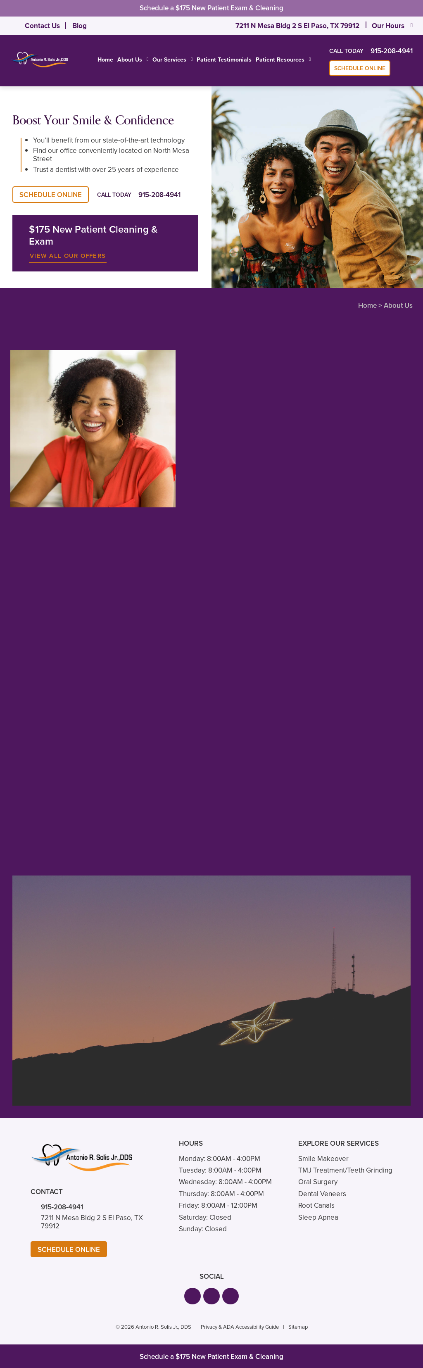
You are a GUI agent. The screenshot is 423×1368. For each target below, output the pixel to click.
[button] (192, 1296)
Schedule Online (360, 68)
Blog (79, 26)
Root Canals (316, 1205)
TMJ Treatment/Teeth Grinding (345, 1170)
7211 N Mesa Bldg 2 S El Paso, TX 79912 (297, 26)
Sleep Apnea (318, 1217)
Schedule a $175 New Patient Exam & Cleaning (211, 8)
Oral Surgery (317, 1182)
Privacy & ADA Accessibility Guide (240, 1327)
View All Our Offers (68, 255)
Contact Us (42, 26)
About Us (129, 60)
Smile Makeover (323, 1159)
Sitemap (298, 1327)
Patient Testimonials (224, 59)
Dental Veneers (322, 1194)
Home (105, 59)
